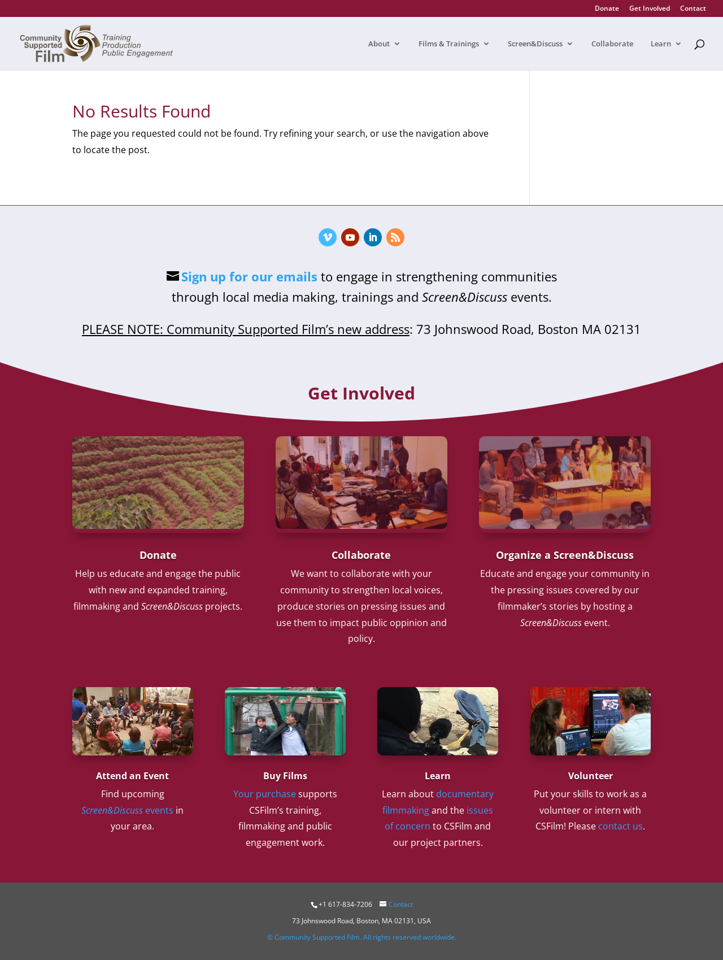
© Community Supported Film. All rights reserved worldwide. (361, 937)
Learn (661, 44)
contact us (620, 826)
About (379, 44)
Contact (693, 9)
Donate (607, 9)
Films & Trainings (449, 44)
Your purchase (264, 794)
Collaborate (612, 44)
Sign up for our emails (249, 276)
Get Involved (649, 9)
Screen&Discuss (535, 44)
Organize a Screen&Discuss (565, 555)
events (127, 810)
